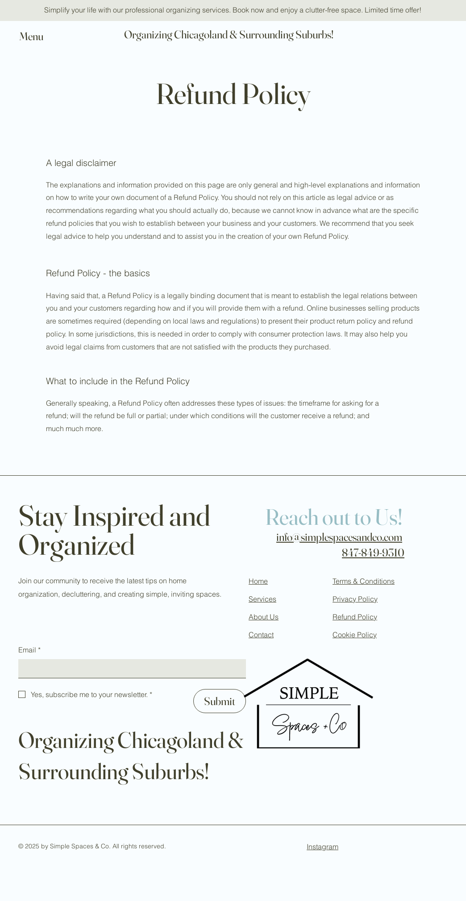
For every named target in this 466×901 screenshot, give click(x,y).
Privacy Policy (355, 598)
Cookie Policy (355, 634)
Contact (261, 634)
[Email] (129, 668)
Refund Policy (355, 616)
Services (262, 598)
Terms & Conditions (364, 581)
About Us (264, 616)
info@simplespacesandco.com (339, 537)
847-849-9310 (373, 552)
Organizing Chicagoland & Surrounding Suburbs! (228, 34)
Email (29, 650)
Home (258, 581)
